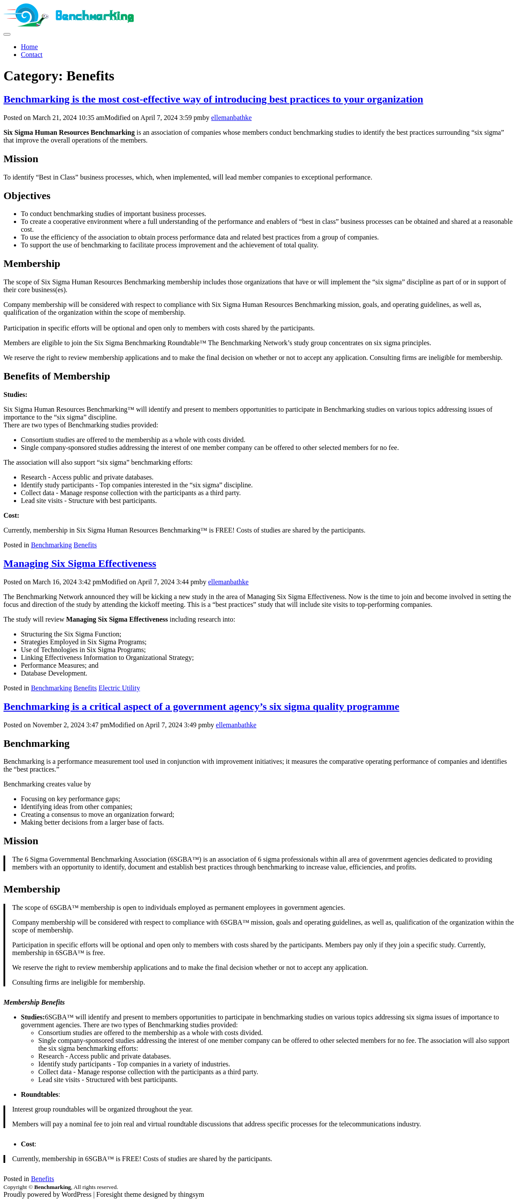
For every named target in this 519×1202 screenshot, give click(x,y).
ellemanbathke (231, 117)
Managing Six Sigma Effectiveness (79, 563)
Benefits (84, 545)
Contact (32, 54)
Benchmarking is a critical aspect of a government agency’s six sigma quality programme (201, 706)
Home (29, 46)
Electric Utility (119, 688)
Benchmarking (51, 545)
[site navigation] (6, 34)
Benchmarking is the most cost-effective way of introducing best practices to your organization (213, 99)
